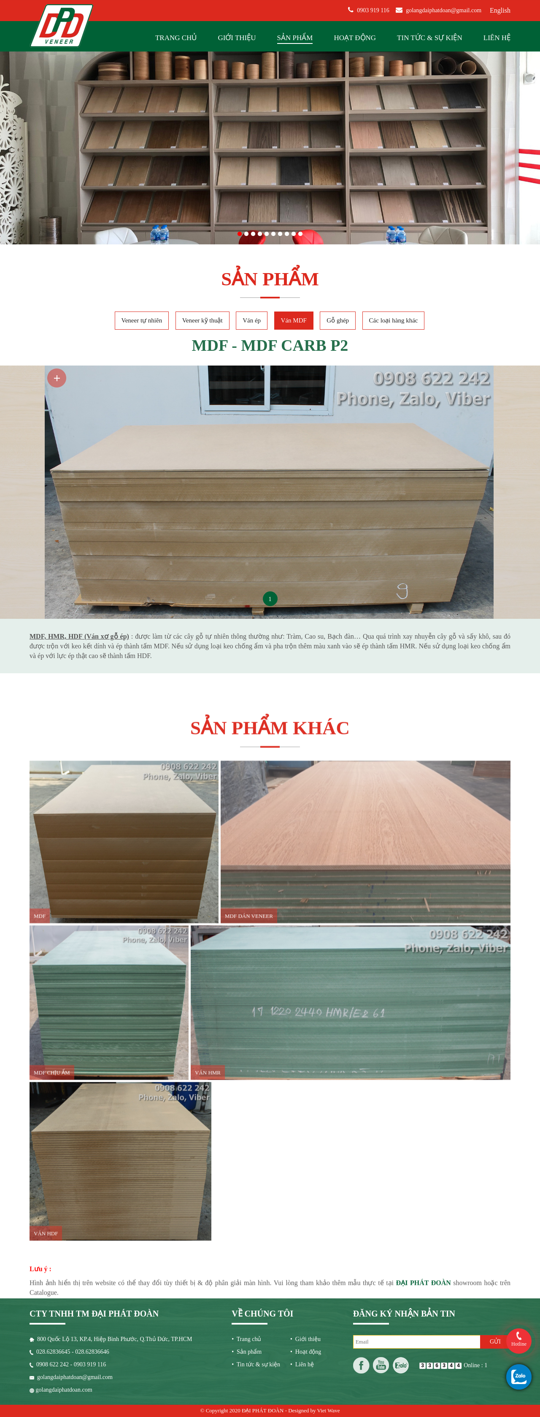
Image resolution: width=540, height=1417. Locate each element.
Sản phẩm (295, 38)
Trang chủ (176, 38)
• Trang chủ (246, 1339)
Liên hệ (496, 38)
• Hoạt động (305, 1352)
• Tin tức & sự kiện (256, 1364)
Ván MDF (294, 320)
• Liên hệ (302, 1364)
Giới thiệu (237, 38)
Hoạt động (355, 38)
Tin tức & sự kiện (429, 38)
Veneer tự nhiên (142, 320)
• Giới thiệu (305, 1339)
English (500, 10)
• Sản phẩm (247, 1352)
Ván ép (252, 320)
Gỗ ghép (338, 320)
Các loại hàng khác (393, 320)
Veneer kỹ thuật (202, 320)
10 (300, 232)
